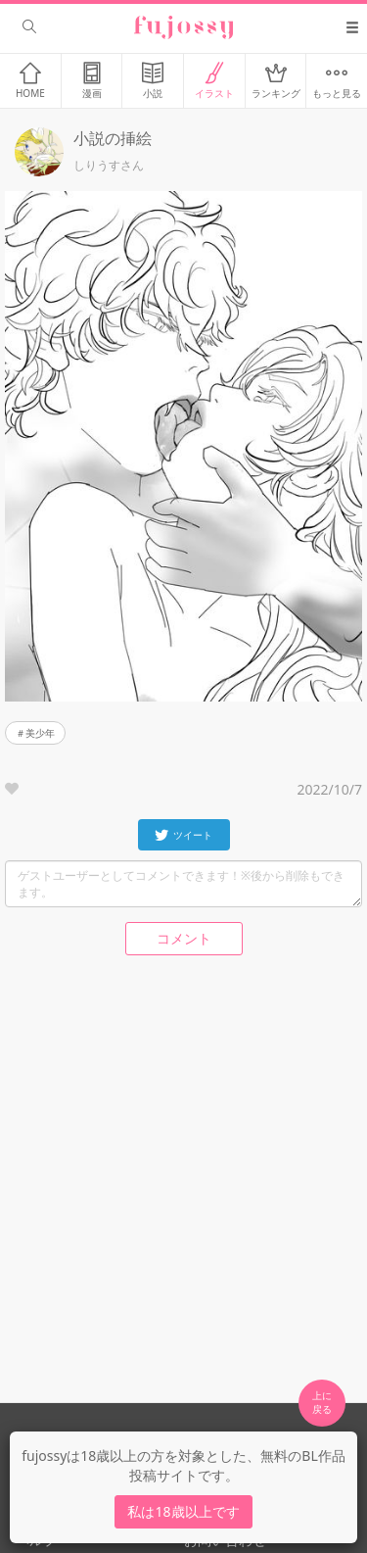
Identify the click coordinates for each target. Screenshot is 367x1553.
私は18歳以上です (183, 1511)
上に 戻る (322, 1402)
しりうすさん (108, 165)
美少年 (40, 733)
